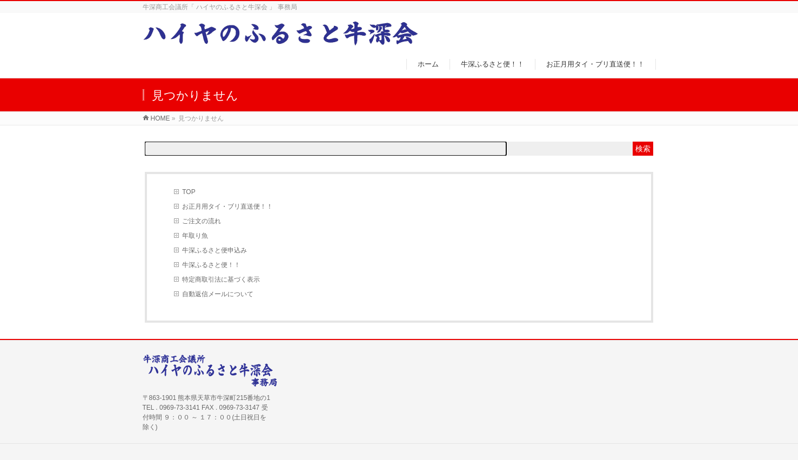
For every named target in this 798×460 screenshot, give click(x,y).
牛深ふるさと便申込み (214, 250)
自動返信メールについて (217, 294)
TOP (188, 192)
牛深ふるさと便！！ (211, 265)
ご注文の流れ (201, 221)
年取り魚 (195, 235)
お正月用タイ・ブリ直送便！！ (227, 206)
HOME (160, 118)
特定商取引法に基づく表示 (221, 279)
